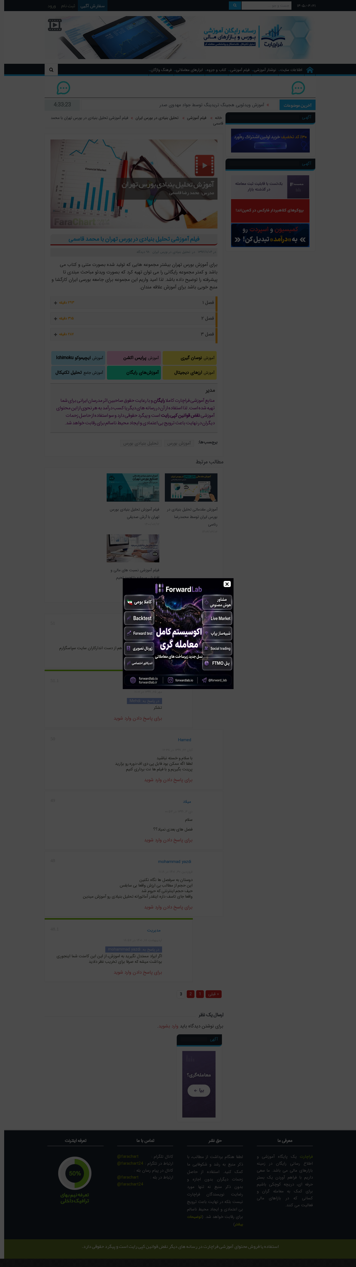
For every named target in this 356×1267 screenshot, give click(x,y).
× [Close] (227, 584)
